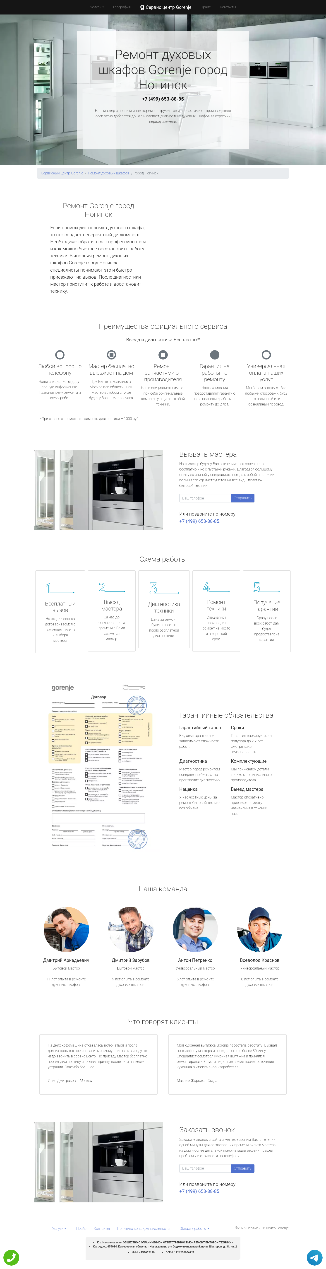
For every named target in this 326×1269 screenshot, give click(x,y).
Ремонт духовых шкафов (108, 173)
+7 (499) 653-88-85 (163, 99)
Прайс (206, 7)
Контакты (228, 7)
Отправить (243, 498)
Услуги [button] (95, 7)
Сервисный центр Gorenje (62, 173)
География (122, 7)
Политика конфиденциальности (143, 1228)
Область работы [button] (193, 1228)
